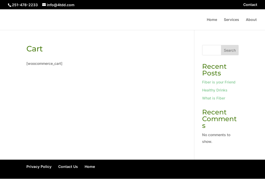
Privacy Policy (38, 166)
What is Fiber (213, 98)
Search (230, 50)
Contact (250, 5)
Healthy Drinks (214, 90)
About (251, 20)
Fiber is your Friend (218, 82)
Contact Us (68, 166)
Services (231, 20)
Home (212, 20)
